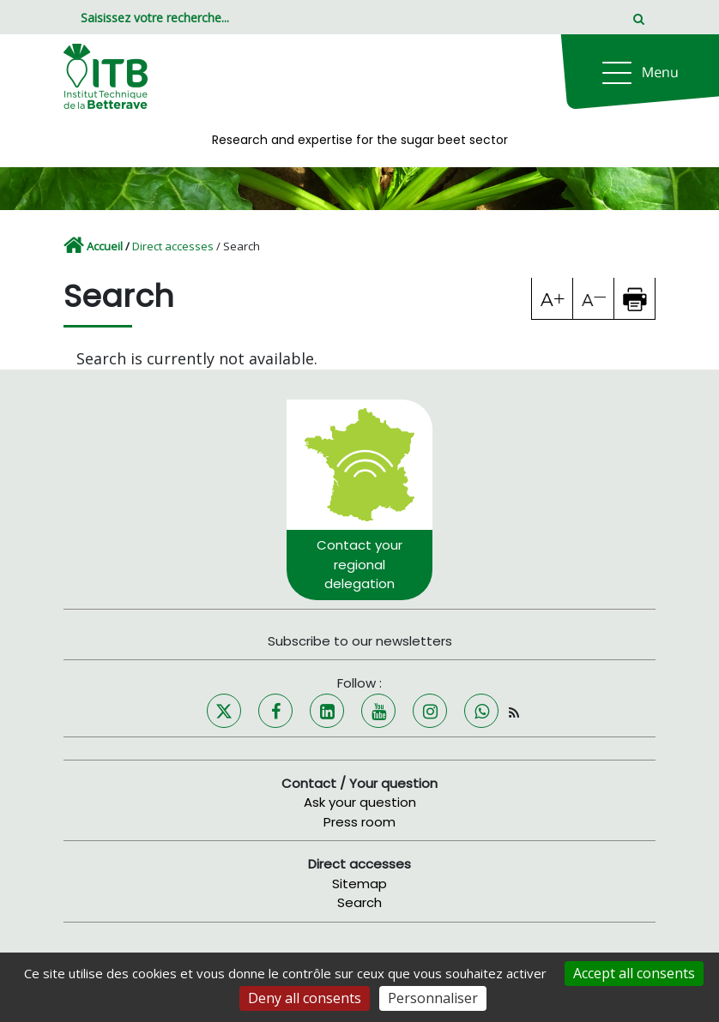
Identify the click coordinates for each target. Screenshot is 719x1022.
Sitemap (359, 884)
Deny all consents (304, 998)
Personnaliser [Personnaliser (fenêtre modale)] (433, 998)
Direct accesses (173, 246)
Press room (359, 822)
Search (359, 902)
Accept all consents (634, 973)
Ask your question (360, 802)
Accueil (105, 246)
